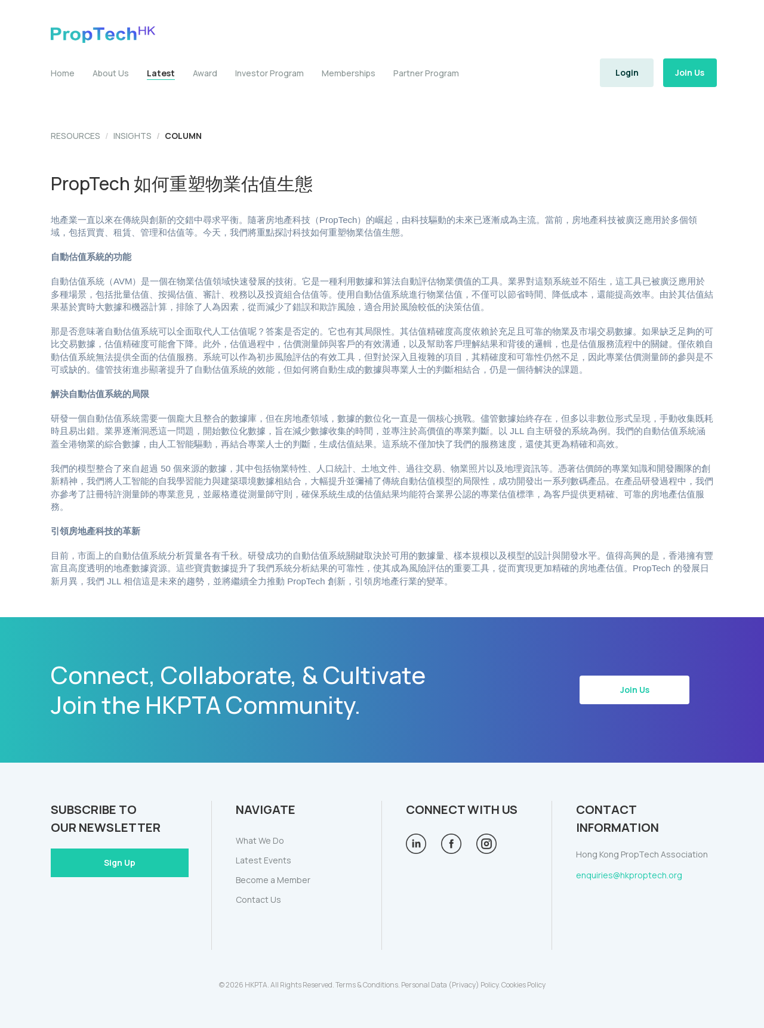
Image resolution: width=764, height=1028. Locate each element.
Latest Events (263, 860)
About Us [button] (111, 73)
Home (63, 73)
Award (205, 73)
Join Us (689, 72)
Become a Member (273, 879)
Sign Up (119, 862)
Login (627, 72)
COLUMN (183, 135)
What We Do (260, 840)
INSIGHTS (132, 135)
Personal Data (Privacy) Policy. (450, 985)
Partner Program (426, 73)
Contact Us (258, 899)
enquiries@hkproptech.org (629, 875)
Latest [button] (161, 73)
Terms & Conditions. (367, 985)
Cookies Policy (523, 985)
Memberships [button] (348, 73)
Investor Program (269, 73)
